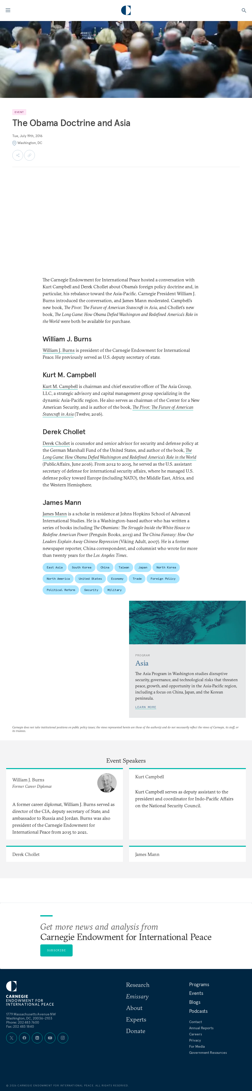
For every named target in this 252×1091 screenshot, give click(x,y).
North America (58, 578)
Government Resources (208, 1052)
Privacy (195, 1040)
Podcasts (198, 1011)
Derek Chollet (56, 443)
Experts (136, 1019)
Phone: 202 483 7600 (22, 1022)
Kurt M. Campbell (60, 386)
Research (138, 984)
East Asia (55, 567)
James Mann (55, 514)
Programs (199, 984)
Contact (195, 1021)
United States (90, 578)
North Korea (166, 567)
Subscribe (56, 950)
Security (91, 590)
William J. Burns (59, 350)
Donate (135, 1031)
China (105, 567)
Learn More (145, 707)
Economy (117, 578)
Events (196, 993)
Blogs (194, 1002)
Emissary (137, 996)
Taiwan (124, 567)
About (134, 1008)
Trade (137, 578)
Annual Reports (201, 1028)
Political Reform (61, 590)
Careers (195, 1034)
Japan (142, 567)
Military (115, 590)
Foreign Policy (163, 578)
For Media (197, 1046)
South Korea (81, 567)
